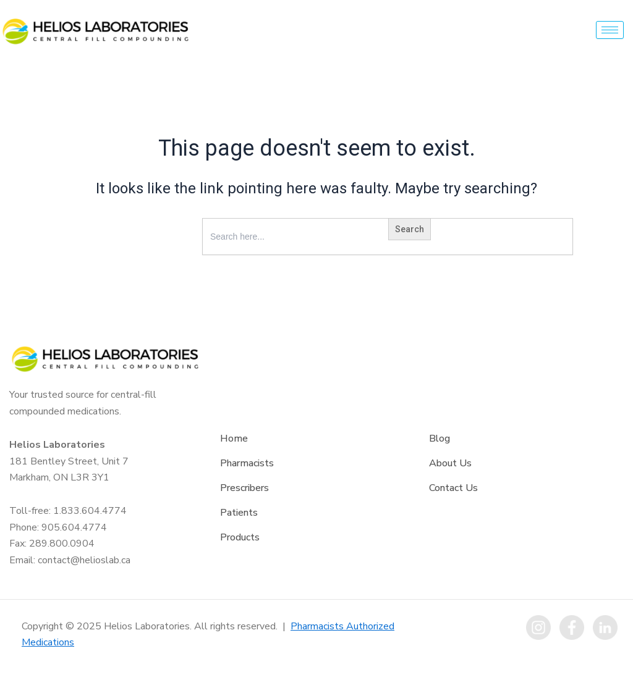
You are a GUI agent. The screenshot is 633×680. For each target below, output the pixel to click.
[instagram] (538, 627)
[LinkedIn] (605, 627)
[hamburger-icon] (610, 30)
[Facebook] (571, 627)
